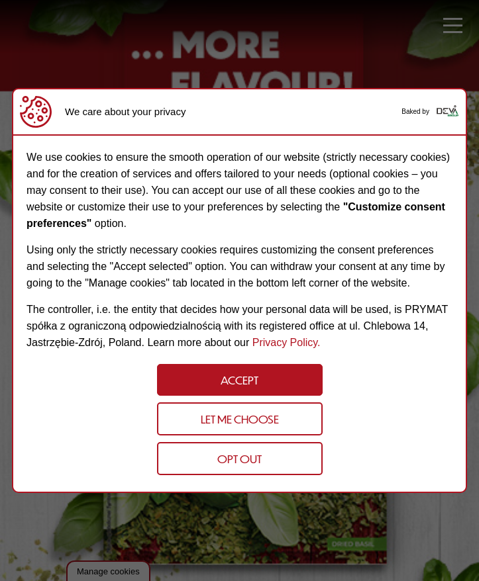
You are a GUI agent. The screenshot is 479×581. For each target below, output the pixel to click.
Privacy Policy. (286, 342)
